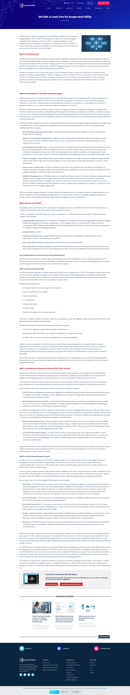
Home (49, 8)
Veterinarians (70, 674)
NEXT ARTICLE (104, 636)
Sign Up (92, 672)
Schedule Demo (105, 648)
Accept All (54, 692)
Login (91, 3)
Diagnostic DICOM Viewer (50, 665)
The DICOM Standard (26, 273)
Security (79, 8)
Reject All (65, 692)
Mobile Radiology (71, 679)
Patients (68, 672)
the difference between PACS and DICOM (81, 378)
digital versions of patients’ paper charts (67, 421)
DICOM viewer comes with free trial (34, 547)
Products (58, 8)
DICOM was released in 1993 (29, 73)
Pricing (88, 8)
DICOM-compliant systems (41, 563)
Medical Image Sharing (50, 670)
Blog (107, 8)
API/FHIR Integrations (72, 677)
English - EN (68, 3)
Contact (79, 3)
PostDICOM (85, 538)
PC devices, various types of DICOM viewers (48, 259)
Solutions (69, 8)
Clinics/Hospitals (71, 662)
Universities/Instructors (73, 665)
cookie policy (102, 688)
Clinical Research (71, 670)
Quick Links (93, 660)
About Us (92, 662)
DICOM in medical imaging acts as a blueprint (51, 61)
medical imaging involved (64, 109)
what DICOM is (24, 117)
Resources (98, 8)
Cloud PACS (46, 662)
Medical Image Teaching (50, 667)
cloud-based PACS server (51, 552)
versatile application (33, 277)
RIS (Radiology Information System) (36, 401)
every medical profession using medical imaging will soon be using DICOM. (58, 197)
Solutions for (70, 660)
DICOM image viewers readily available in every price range (60, 471)
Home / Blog (65, 20)
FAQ (91, 667)
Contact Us (93, 665)
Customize (75, 692)
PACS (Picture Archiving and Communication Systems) (42, 392)
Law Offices (69, 667)
